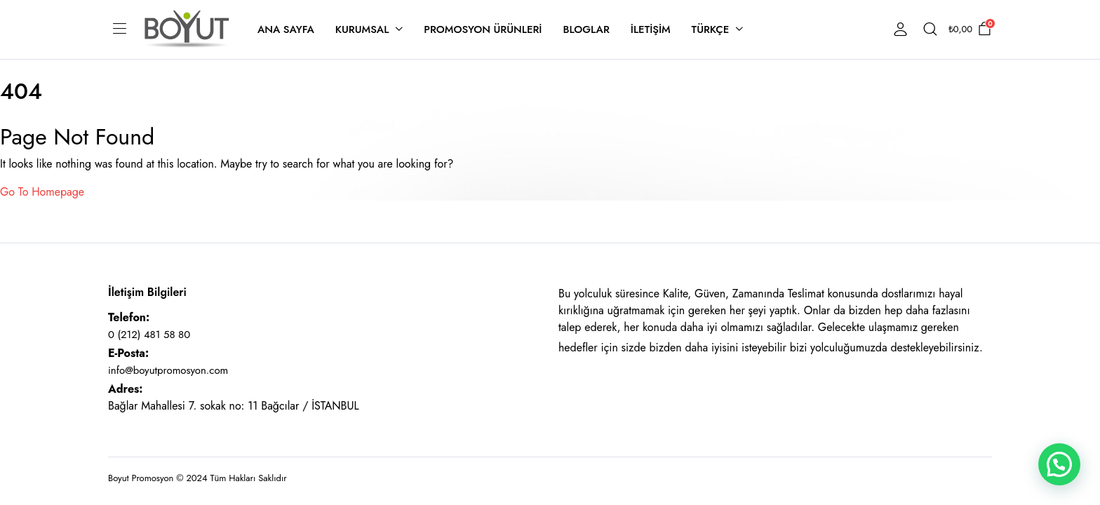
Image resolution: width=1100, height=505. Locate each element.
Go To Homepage (42, 192)
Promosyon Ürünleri (483, 29)
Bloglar (586, 29)
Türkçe (711, 29)
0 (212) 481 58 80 (149, 334)
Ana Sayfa (285, 29)
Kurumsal (362, 29)
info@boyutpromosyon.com (168, 370)
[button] (1059, 464)
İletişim (651, 29)
